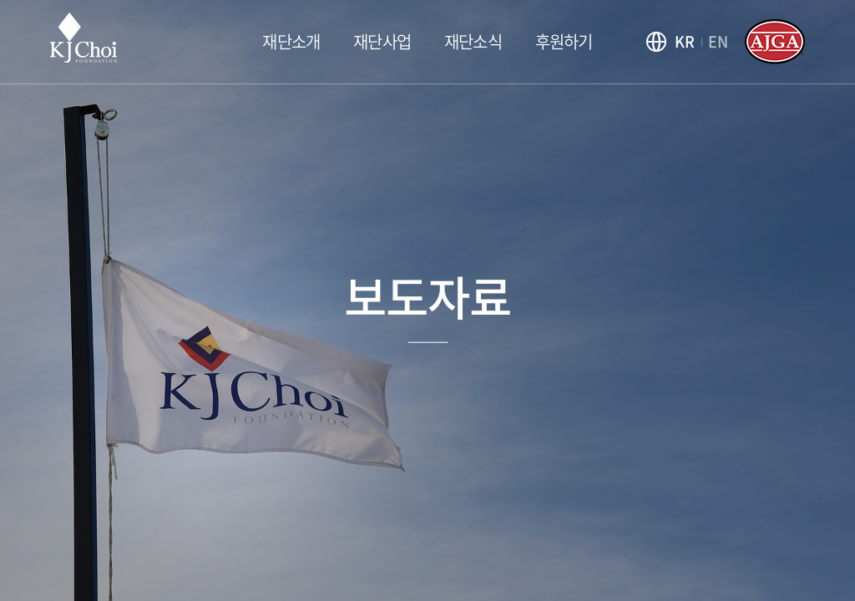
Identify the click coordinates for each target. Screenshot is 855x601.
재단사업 (382, 41)
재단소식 (473, 41)
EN (718, 41)
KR (685, 41)
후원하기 (564, 41)
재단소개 (291, 41)
